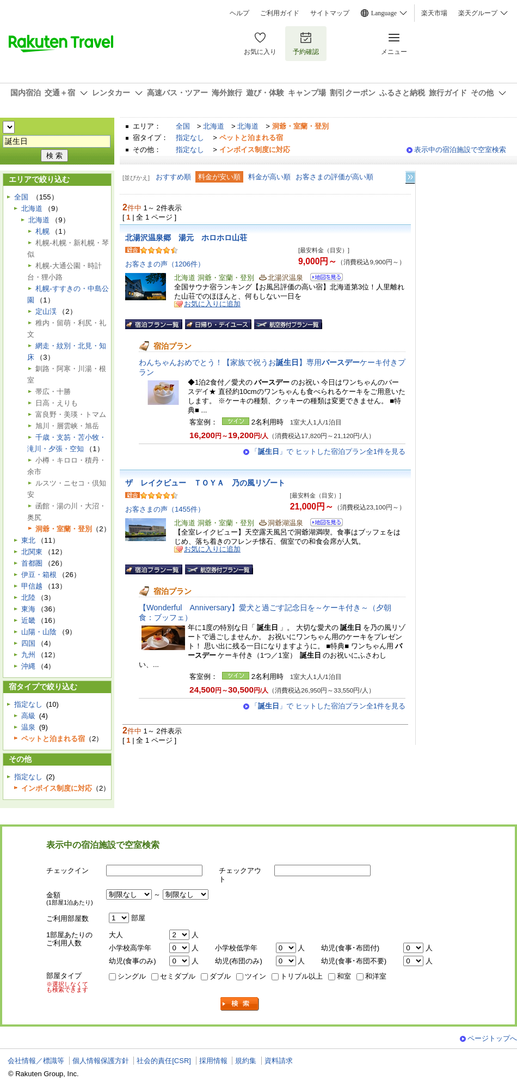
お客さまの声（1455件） (165, 509)
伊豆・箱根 (39, 575)
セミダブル (177, 976)
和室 (344, 976)
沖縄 (28, 666)
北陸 (28, 597)
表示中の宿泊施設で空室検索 (460, 149)
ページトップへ (492, 1038)
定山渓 (46, 311)
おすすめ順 (173, 177)
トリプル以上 (301, 976)
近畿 (28, 620)
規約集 (245, 1061)
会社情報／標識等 (36, 1061)
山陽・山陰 (39, 632)
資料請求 (278, 1061)
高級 (28, 716)
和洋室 (375, 976)
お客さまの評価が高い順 (334, 177)
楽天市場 (434, 13)
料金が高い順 (269, 177)
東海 (28, 609)
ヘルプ (239, 13)
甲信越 (31, 586)
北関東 (31, 552)
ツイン (255, 976)
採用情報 (213, 1061)
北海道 (213, 126)
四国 (28, 643)
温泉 (28, 727)
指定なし (190, 138)
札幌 (42, 231)
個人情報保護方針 (100, 1061)
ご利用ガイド (279, 13)
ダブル (220, 976)
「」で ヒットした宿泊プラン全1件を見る (328, 451)
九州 (28, 655)
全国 (183, 126)
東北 (28, 540)
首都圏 (31, 563)
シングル (132, 976)
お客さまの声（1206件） (165, 264)
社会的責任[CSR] (164, 1061)
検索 (240, 1004)
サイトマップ (329, 13)
